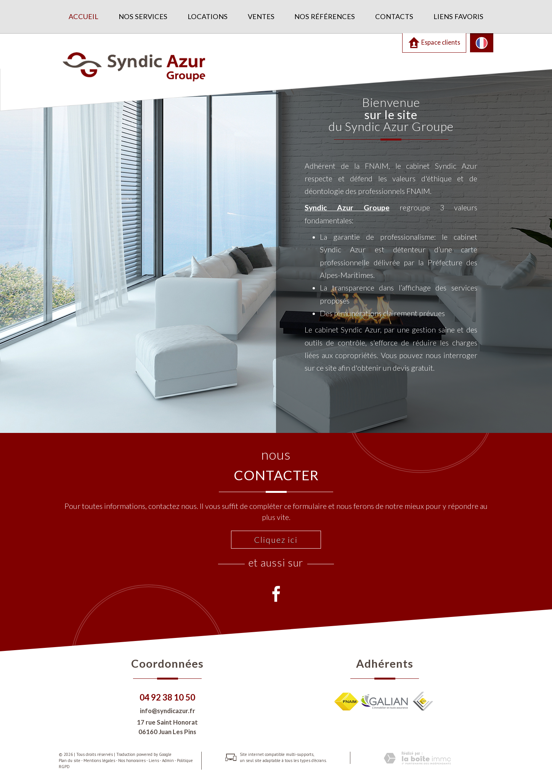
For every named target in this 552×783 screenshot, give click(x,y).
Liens (154, 760)
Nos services (143, 16)
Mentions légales (99, 760)
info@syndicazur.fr (167, 711)
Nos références (324, 16)
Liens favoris (458, 16)
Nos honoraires (132, 760)
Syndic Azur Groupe (347, 207)
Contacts (394, 16)
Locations (208, 16)
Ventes (261, 16)
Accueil (83, 16)
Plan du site (69, 760)
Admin (168, 760)
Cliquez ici (276, 539)
